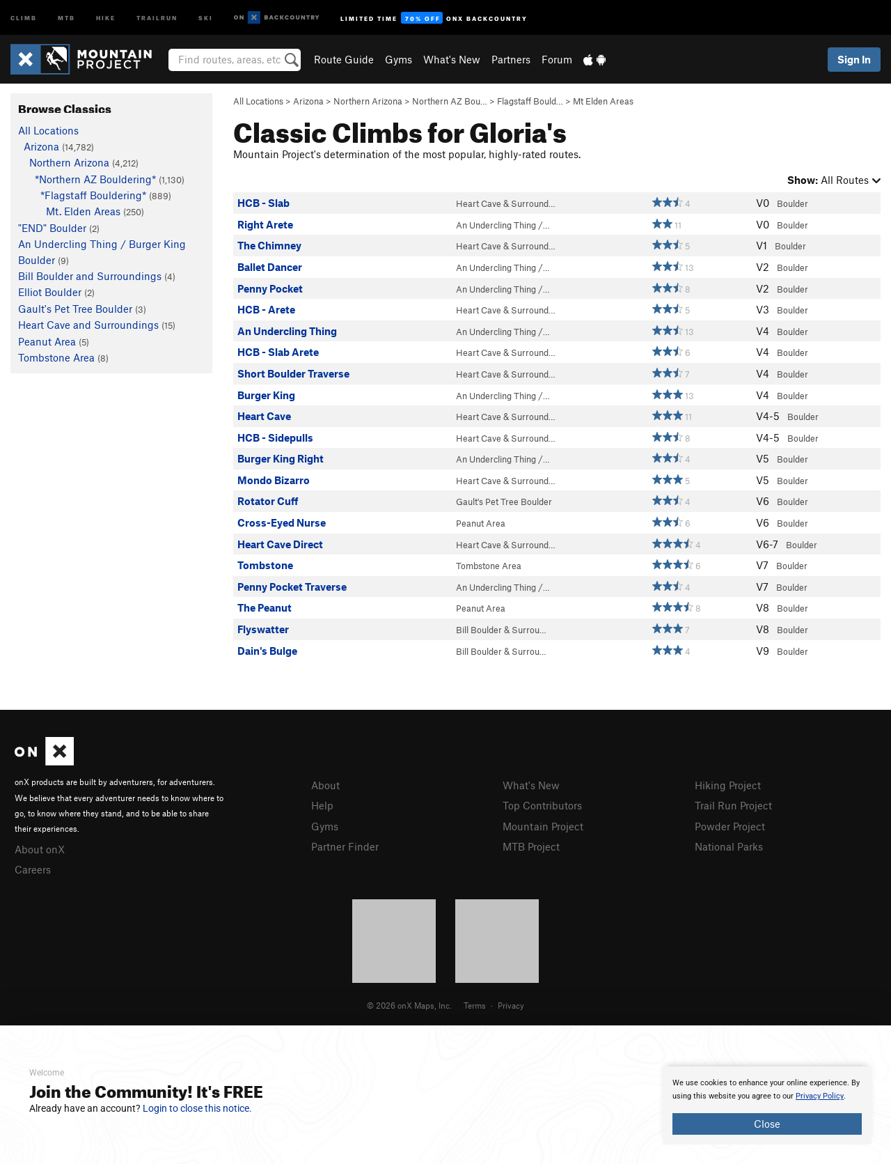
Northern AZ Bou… (449, 101)
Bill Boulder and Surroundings (89, 276)
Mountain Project (543, 826)
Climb (23, 17)
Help (322, 805)
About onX (40, 849)
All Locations (258, 101)
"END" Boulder (52, 228)
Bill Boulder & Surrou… (501, 629)
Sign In (854, 59)
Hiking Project (728, 785)
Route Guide (344, 59)
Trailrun (157, 17)
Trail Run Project (733, 805)
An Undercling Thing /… (503, 225)
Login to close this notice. (197, 1108)
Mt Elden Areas (603, 101)
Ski (205, 17)
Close (767, 1123)
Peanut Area (480, 523)
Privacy (511, 1005)
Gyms (398, 59)
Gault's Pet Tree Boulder (504, 501)
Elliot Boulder (49, 292)
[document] (767, 1105)
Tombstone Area (488, 565)
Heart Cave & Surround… (505, 203)
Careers (33, 869)
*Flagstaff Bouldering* (93, 195)
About (325, 785)
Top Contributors (542, 805)
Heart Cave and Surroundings (88, 324)
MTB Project (531, 846)
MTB (66, 17)
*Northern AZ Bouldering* (95, 179)
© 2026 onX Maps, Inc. (409, 1005)
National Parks (729, 846)
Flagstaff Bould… (530, 101)
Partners (510, 59)
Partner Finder (345, 846)
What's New (451, 59)
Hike (106, 17)
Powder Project (730, 826)
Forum (557, 59)
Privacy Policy (820, 1096)
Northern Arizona (367, 101)
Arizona (308, 101)
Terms (475, 1005)
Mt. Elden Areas (83, 211)
